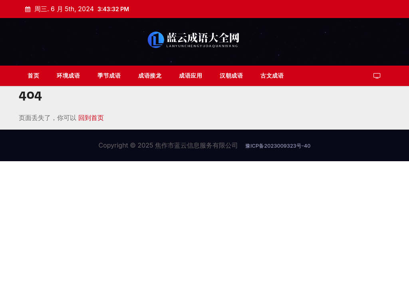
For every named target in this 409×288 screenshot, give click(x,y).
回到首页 (91, 118)
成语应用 (190, 75)
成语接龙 (149, 75)
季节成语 (109, 75)
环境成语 (68, 75)
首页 (33, 75)
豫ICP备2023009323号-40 (277, 145)
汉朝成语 (231, 75)
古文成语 (272, 75)
